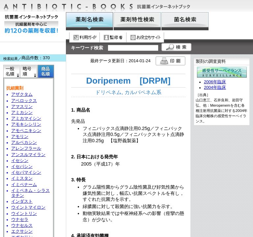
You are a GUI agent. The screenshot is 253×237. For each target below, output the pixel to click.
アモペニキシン (26, 130)
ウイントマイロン (28, 207)
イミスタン (22, 178)
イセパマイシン (26, 172)
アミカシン (22, 112)
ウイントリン (24, 213)
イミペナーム (24, 184)
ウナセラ (19, 219)
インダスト (22, 201)
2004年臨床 (215, 87)
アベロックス (24, 100)
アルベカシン (24, 142)
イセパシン (22, 166)
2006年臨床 (215, 82)
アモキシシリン (26, 124)
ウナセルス (22, 225)
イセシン (19, 160)
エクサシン (22, 231)
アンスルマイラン (28, 154)
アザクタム (22, 94)
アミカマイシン (26, 118)
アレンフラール (26, 148)
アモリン (19, 136)
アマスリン (22, 106)
